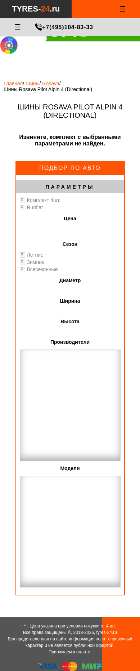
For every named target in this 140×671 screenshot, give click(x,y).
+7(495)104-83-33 (67, 27)
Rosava (50, 83)
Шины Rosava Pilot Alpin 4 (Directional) (48, 89)
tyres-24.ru (106, 632)
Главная (13, 83)
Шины (32, 83)
